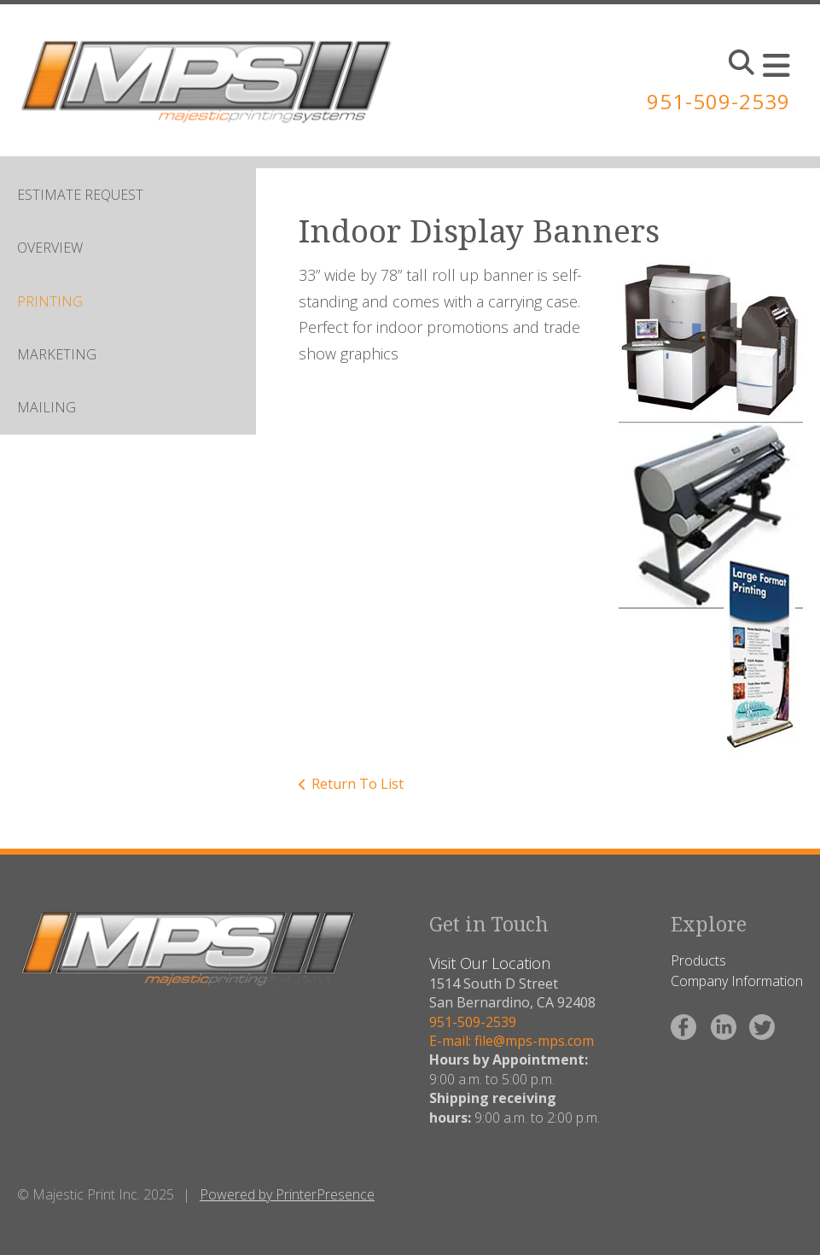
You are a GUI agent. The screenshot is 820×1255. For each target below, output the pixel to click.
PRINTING (50, 301)
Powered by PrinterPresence (287, 1194)
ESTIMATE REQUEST (80, 194)
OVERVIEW (50, 247)
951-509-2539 (718, 101)
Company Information (737, 981)
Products (698, 960)
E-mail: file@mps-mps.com (511, 1040)
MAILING (46, 407)
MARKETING (56, 354)
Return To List (357, 783)
